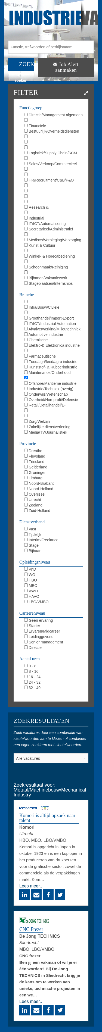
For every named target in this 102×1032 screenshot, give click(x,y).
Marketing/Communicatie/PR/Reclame (53, 169)
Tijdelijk (32, 534)
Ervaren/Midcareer (42, 631)
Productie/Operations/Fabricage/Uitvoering (53, 213)
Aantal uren (29, 658)
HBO (30, 580)
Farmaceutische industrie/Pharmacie (41, 356)
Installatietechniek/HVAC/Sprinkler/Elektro (53, 302)
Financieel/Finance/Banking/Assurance (53, 313)
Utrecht (32, 500)
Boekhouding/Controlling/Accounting (53, 120)
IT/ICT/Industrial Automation (50, 323)
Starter (32, 626)
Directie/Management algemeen (53, 115)
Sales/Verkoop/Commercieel (50, 164)
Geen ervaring (38, 620)
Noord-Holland (38, 489)
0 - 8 (30, 666)
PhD (30, 569)
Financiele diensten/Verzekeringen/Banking (51, 126)
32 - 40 (32, 688)
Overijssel (34, 494)
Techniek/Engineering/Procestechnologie (53, 196)
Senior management (43, 642)
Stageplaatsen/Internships (48, 283)
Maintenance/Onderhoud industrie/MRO (47, 372)
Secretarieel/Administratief (48, 229)
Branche (26, 294)
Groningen (35, 472)
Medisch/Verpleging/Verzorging (52, 240)
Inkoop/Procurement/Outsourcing (52, 158)
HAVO (31, 596)
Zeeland (33, 505)
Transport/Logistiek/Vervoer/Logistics (53, 416)
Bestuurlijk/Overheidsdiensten (51, 131)
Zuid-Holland (37, 510)
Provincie (27, 443)
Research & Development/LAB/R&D (44, 207)
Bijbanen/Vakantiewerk (45, 278)
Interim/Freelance (41, 540)
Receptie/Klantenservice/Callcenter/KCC (53, 234)
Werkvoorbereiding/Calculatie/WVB (53, 147)
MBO (31, 585)
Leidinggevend (39, 636)
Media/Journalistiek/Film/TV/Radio (53, 175)
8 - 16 (31, 671)
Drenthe (33, 451)
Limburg (33, 478)
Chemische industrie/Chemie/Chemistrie (48, 340)
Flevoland (34, 456)
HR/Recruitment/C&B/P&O (49, 180)
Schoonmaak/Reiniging (46, 267)
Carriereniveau (32, 613)
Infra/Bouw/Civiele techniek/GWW (42, 307)
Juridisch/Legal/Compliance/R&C (52, 137)
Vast (30, 529)
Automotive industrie (43, 334)
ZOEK (26, 64)
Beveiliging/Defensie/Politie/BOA (51, 272)
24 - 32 (32, 682)
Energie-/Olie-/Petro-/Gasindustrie (53, 351)
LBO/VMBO (36, 602)
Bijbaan (33, 551)
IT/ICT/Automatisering (45, 223)
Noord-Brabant (39, 483)
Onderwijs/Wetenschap (46, 394)
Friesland (34, 461)
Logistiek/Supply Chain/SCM (50, 153)
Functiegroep (30, 107)
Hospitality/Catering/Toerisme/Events (53, 251)
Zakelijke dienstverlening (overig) (47, 427)
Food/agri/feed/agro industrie (51, 361)
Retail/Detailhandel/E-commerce (45, 405)
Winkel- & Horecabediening (49, 256)
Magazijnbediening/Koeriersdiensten (53, 261)
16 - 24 (32, 677)
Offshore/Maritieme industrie (50, 383)
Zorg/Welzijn (37, 421)
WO (29, 575)
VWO (31, 591)
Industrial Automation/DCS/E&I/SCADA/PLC (53, 218)
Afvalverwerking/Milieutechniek (52, 329)
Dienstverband (32, 522)
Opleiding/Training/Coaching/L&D (52, 185)
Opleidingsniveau (34, 562)
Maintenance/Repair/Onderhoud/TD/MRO (53, 202)
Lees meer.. (30, 886)
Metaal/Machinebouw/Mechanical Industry (52, 378)
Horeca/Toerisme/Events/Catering (52, 410)
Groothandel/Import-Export (49, 318)
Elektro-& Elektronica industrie (52, 345)
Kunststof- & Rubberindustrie (51, 367)
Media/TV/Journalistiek (45, 432)
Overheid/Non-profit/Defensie (51, 400)
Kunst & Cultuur (39, 245)
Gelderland (35, 467)
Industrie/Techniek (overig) (48, 389)
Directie (33, 647)
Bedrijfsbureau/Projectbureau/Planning (53, 142)
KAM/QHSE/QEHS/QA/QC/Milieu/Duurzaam (53, 191)
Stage (31, 545)
